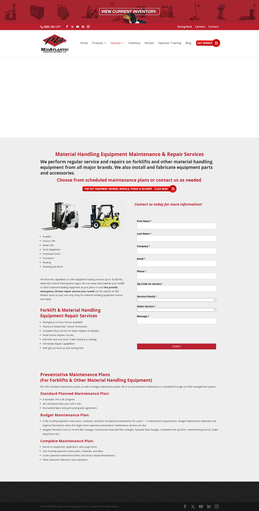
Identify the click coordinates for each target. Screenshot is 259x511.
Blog (188, 43)
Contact (213, 26)
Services (116, 43)
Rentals (149, 43)
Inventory (134, 43)
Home (84, 43)
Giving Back (184, 26)
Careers (200, 26)
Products (97, 43)
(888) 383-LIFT (52, 27)
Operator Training (169, 43)
